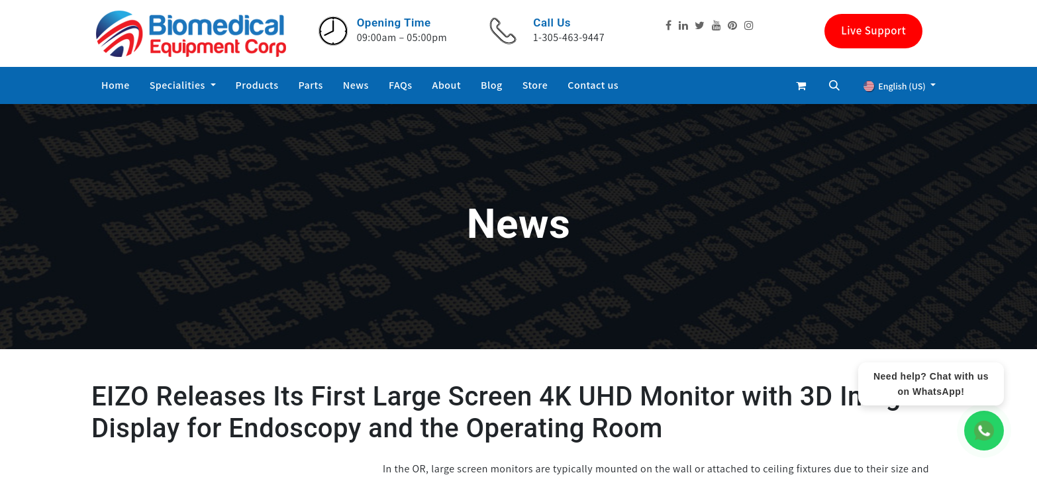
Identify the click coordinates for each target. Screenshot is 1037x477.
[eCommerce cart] (801, 85)
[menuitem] (115, 85)
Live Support (873, 30)
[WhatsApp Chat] (984, 430)
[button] (834, 85)
